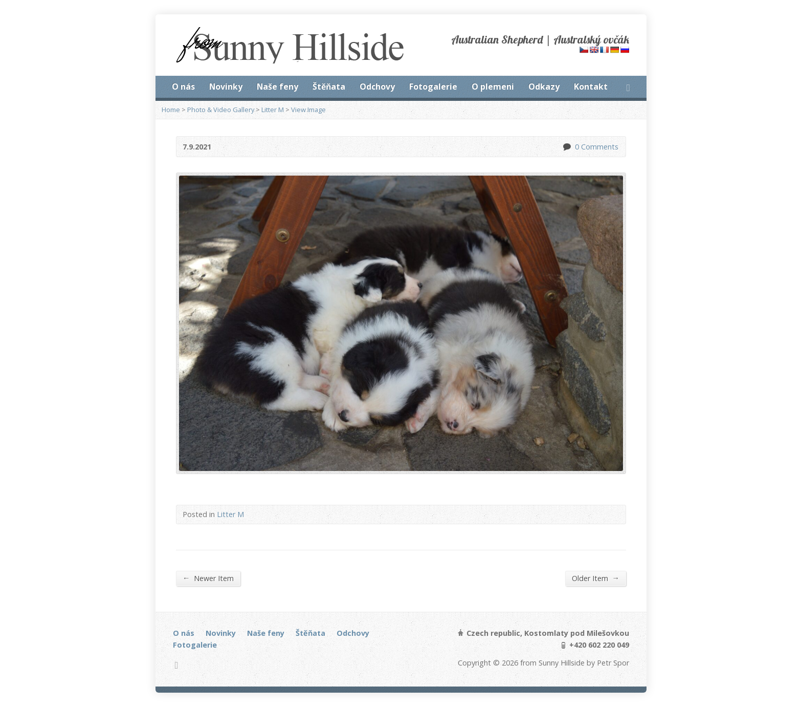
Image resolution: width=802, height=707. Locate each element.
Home (171, 109)
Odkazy (544, 86)
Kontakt (591, 86)
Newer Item (208, 578)
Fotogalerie (433, 86)
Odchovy (377, 86)
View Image (308, 109)
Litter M (272, 109)
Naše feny (277, 86)
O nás (183, 86)
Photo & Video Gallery (220, 109)
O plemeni (493, 86)
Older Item (595, 578)
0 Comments (566, 147)
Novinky (225, 86)
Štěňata (329, 86)
